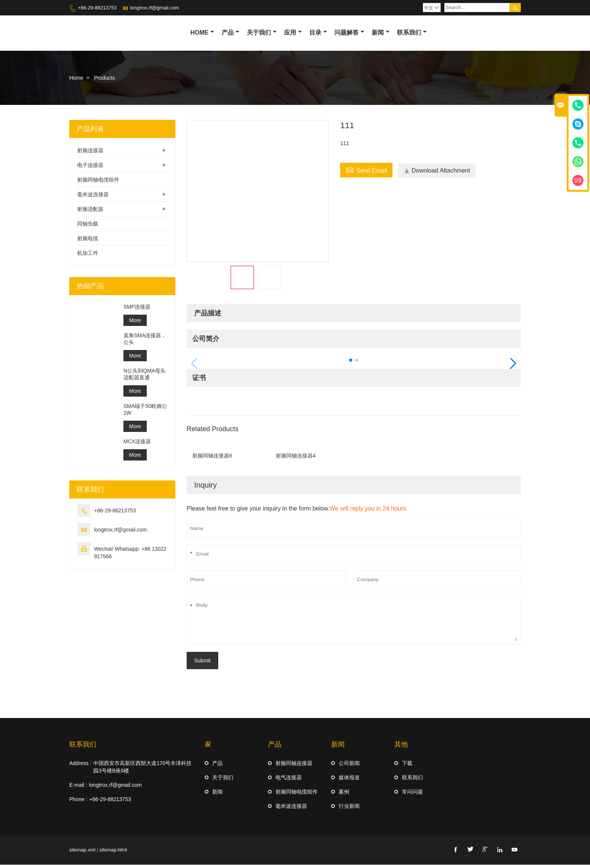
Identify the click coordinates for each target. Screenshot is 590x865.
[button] (350, 360)
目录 (318, 32)
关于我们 (262, 32)
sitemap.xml (82, 850)
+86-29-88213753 (97, 8)
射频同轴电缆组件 (98, 180)
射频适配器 (90, 209)
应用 (293, 32)
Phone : (78, 800)
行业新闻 (349, 806)
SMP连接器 (137, 307)
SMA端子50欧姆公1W (145, 409)
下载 (407, 763)
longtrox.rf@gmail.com (154, 8)
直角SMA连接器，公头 (144, 339)
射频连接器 (90, 151)
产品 (230, 32)
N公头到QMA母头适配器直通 (144, 374)
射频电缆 (87, 239)
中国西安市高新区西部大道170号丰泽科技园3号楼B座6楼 (142, 767)
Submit (202, 661)
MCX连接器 (137, 442)
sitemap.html (113, 850)
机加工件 (87, 253)
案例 (344, 792)
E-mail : (78, 785)
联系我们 (412, 32)
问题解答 (349, 32)
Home (202, 32)
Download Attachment (437, 171)
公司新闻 (349, 763)
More (135, 321)
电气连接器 (288, 778)
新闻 (380, 32)
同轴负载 (87, 224)
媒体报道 (349, 778)
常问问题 (412, 792)
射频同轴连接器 (293, 763)
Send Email (366, 170)
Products (104, 78)
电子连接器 (90, 165)
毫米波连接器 (93, 195)
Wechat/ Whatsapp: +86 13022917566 (130, 553)
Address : (80, 763)
